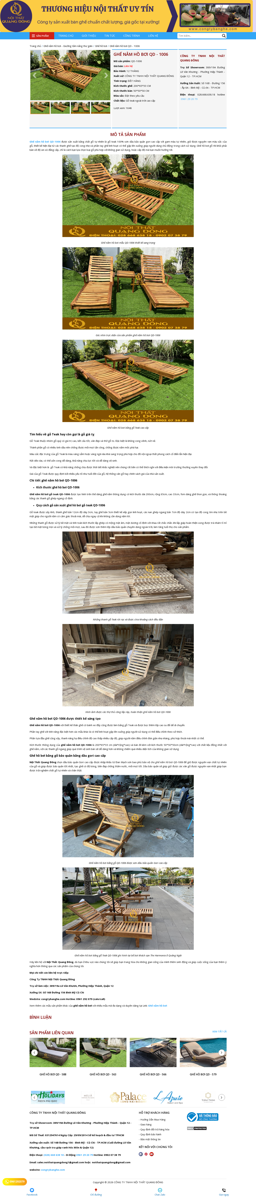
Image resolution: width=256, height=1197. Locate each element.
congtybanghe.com (53, 1169)
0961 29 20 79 (189, 99)
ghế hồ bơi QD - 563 (103, 1074)
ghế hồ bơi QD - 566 (153, 1074)
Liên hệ (153, 36)
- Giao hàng (145, 1124)
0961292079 (14, 1182)
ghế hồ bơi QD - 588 (53, 1074)
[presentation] (34, 1052)
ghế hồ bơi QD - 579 (203, 1074)
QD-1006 (55, 141)
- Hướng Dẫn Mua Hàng (152, 1119)
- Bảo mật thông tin (150, 1139)
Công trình (131, 36)
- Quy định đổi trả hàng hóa (154, 1129)
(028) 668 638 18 (54, 1155)
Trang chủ (66, 36)
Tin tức (109, 36)
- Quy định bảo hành (150, 1134)
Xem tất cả (219, 1031)
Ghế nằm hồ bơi (39, 141)
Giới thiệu (89, 36)
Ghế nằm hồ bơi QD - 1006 (141, 54)
